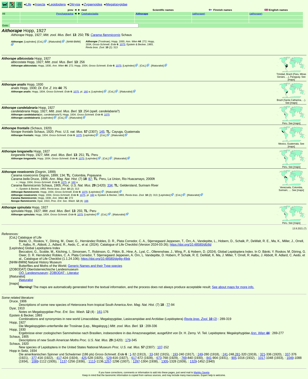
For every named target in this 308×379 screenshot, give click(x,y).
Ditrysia (75, 4)
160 (86, 91)
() (198, 13)
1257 (107, 361)
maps (291, 79)
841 (209, 358)
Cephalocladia (89, 13)
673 (159, 358)
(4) (67, 200)
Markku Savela (201, 372)
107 (159, 347)
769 (184, 358)
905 (234, 358)
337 (287, 354)
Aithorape (142, 13)
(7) (68, 179)
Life (28, 4)
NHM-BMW (73, 41)
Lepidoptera (57, 4)
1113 (91, 361)
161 (99, 312)
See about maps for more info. (233, 287)
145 (101, 131)
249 (200, 354)
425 (84, 358)
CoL (40, 41)
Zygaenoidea (93, 4)
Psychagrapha (64, 13)
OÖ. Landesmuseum (33, 273)
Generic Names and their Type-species (95, 265)
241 (225, 354)
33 (151, 354)
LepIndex (30, 41)
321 (262, 354)
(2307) (76, 131)
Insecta (40, 4)
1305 (164, 361)
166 (86, 200)
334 (110, 185)
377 (34, 358)
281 (237, 354)
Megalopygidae (116, 4)
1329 (193, 361)
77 (168, 304)
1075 (122, 44)
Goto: (70, 25)
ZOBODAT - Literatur (64, 273)
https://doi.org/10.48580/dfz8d (190, 244)
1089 (34, 361)
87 (90, 179)
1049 (290, 358)
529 (109, 358)
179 (128, 340)
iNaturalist (54, 41)
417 (59, 358)
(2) (99, 47)
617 (134, 358)
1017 (261, 358)
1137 (63, 361)
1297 (136, 361)
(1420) (83, 185)
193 (175, 354)
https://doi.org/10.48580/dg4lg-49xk (105, 258)
